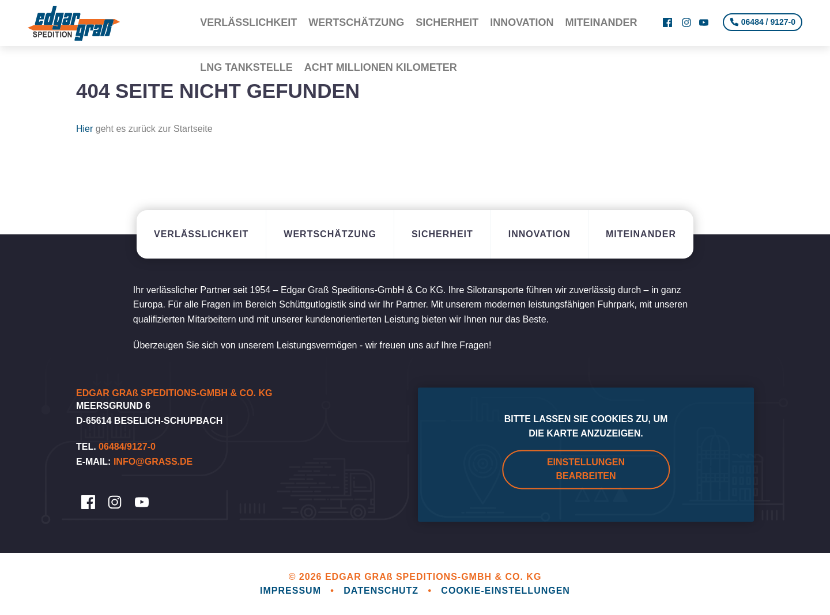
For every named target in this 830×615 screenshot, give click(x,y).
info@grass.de (153, 461)
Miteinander (601, 11)
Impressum (292, 590)
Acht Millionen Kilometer (380, 34)
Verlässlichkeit (248, 11)
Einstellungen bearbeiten (586, 469)
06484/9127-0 (127, 446)
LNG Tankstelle (246, 34)
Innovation (521, 11)
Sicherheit (447, 11)
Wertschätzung (356, 11)
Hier (84, 129)
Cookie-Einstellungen (505, 590)
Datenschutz (382, 590)
